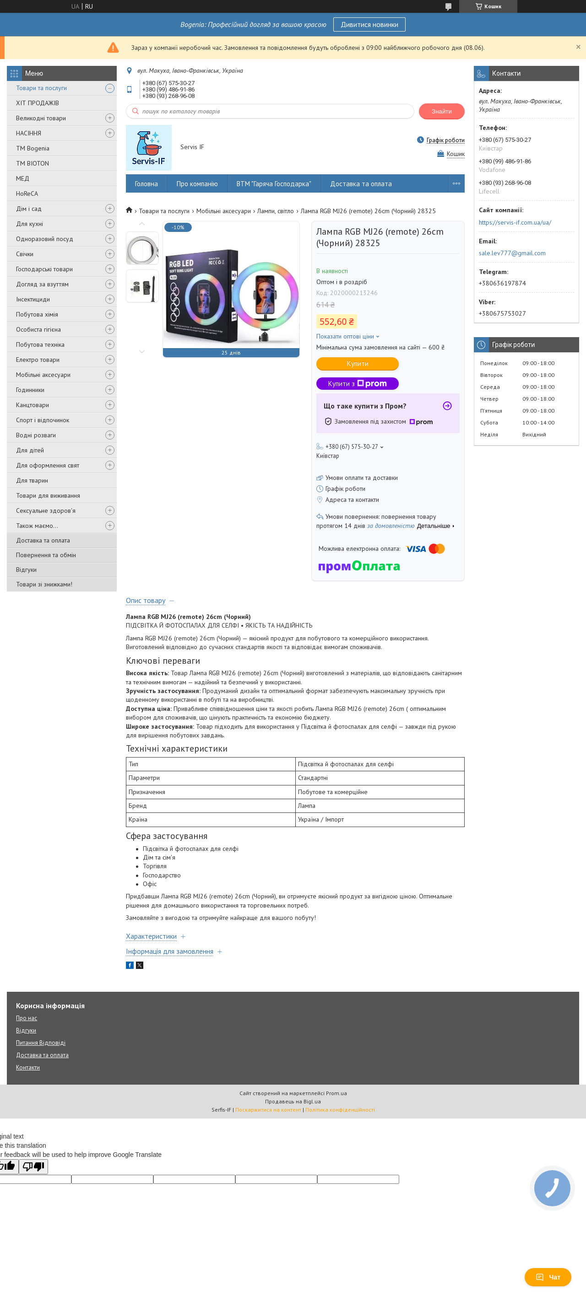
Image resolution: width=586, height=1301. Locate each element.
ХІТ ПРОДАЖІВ (37, 103)
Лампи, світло (275, 211)
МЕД (22, 178)
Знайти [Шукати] (442, 111)
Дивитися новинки (369, 24)
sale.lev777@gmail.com (512, 253)
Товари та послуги (41, 88)
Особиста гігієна (38, 329)
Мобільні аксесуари (43, 375)
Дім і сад (29, 208)
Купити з (357, 383)
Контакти (28, 1067)
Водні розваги (36, 435)
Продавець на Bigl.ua (293, 1101)
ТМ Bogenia (32, 148)
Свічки (24, 254)
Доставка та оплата (43, 540)
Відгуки (26, 569)
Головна (146, 183)
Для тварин (32, 480)
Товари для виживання (48, 495)
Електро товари (38, 359)
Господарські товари (44, 269)
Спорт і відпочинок (42, 420)
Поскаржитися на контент (268, 1109)
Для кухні (29, 224)
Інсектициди (33, 299)
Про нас (26, 1018)
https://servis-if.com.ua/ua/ (515, 222)
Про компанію (197, 183)
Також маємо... (37, 525)
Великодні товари (41, 118)
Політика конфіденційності (340, 1109)
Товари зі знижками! (44, 584)
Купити (358, 363)
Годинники (30, 390)
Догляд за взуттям (42, 284)
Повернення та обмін (46, 555)
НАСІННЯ (28, 133)
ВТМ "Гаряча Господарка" (274, 183)
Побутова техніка (40, 344)
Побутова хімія (37, 314)
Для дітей (30, 450)
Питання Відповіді (40, 1043)
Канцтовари (32, 405)
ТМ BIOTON (32, 163)
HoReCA (27, 193)
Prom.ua (336, 1093)
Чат (548, 1277)
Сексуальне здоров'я (46, 510)
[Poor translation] (33, 1166)
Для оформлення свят (47, 465)
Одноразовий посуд (44, 239)
